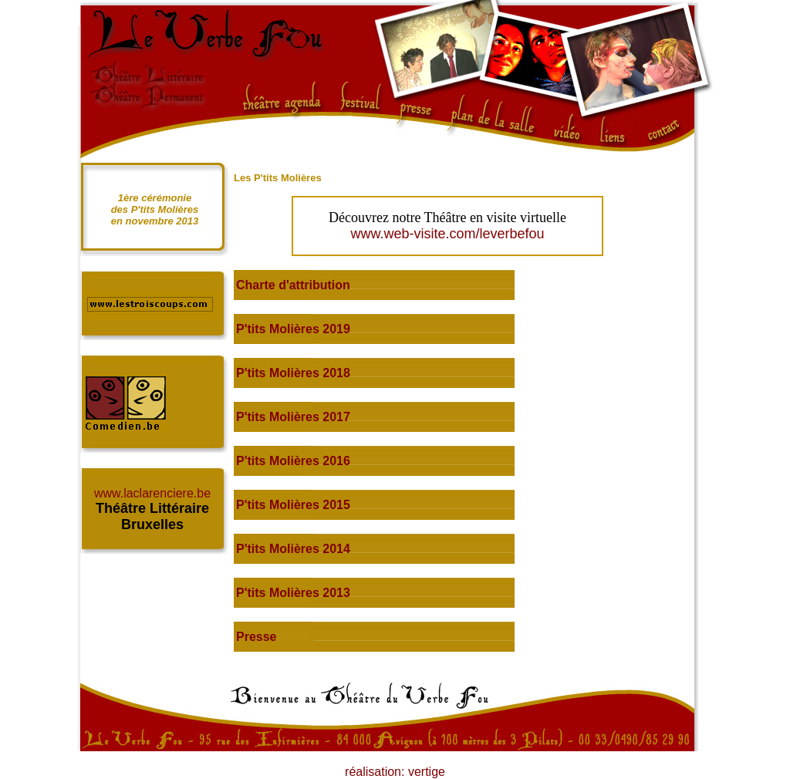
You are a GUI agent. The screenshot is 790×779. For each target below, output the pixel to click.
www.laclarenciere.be (152, 493)
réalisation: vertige (395, 771)
